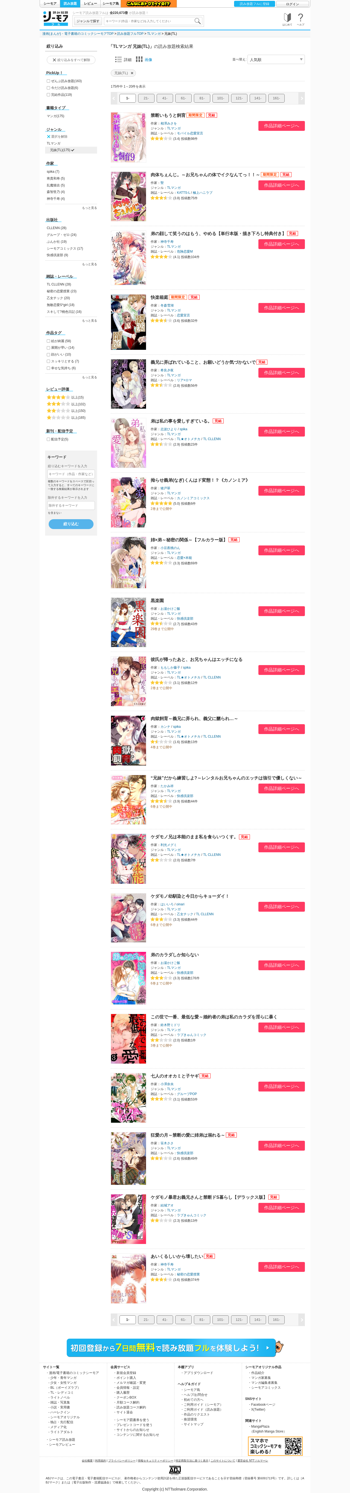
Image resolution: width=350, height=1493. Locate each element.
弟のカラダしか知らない (175, 954)
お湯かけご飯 (170, 609)
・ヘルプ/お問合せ (194, 1395)
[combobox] (153, 21)
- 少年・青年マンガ (62, 1378)
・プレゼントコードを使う (133, 1425)
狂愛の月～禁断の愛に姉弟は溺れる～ (188, 1135)
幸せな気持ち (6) (63, 368)
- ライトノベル (59, 1397)
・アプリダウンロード (196, 1373)
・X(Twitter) (256, 1409)
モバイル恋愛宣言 (190, 133)
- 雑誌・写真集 (59, 1402)
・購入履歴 (121, 1392)
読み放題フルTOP (130, 34)
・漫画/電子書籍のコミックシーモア (72, 1373)
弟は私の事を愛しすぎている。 (181, 421)
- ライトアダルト (60, 1432)
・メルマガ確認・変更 (129, 1383)
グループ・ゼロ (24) (62, 235)
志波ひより (169, 429)
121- (239, 98)
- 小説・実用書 (59, 1407)
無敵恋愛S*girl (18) (60, 305)
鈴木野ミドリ (170, 1025)
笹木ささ (167, 1143)
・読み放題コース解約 (129, 1407)
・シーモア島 (190, 1390)
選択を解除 (57, 136)
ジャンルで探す (88, 21)
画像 (144, 59)
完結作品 (61, 95)
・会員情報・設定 (126, 1388)
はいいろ (167, 904)
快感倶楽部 (185, 618)
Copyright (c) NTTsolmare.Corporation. (175, 1489)
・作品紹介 (256, 1373)
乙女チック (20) (58, 298)
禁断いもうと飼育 (168, 115)
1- (127, 98)
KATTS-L (183, 193)
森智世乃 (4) (56, 192)
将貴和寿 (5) (56, 178)
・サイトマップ (191, 1424)
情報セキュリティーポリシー (155, 1460)
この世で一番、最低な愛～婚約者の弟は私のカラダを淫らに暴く (214, 1017)
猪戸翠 (165, 488)
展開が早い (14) (62, 348)
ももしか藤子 (170, 667)
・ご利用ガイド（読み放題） (201, 1409)
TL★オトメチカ (188, 439)
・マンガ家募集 (259, 1378)
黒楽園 (157, 600)
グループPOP (187, 1094)
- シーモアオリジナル (64, 1417)
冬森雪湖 (167, 305)
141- (257, 98)
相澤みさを (169, 123)
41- (165, 98)
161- (276, 98)
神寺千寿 (167, 242)
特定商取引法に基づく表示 (192, 1460)
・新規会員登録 (124, 1373)
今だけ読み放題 (64, 88)
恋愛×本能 (184, 558)
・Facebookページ (262, 1405)
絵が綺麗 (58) (61, 341)
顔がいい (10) (61, 354)
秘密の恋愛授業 (188, 1274)
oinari (180, 904)
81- (202, 98)
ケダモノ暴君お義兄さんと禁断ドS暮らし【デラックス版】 (209, 1197)
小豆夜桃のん (170, 548)
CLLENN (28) (56, 228)
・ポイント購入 (124, 1378)
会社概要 (87, 1460)
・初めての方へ (191, 1400)
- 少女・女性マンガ (62, 1383)
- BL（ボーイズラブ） (64, 1388)
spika (183, 429)
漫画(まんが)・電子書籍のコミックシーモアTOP (77, 34)
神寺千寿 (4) (56, 199)
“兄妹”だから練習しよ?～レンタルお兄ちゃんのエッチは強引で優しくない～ (226, 778)
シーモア (50, 3)
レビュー (90, 3)
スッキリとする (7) (65, 361)
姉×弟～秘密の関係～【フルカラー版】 (189, 540)
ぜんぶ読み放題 (66, 81)
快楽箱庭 (159, 297)
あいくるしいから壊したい (177, 1256)
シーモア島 (111, 3)
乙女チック (185, 914)
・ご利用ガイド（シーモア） (201, 1405)
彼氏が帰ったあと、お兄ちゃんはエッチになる (197, 659)
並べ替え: (239, 59)
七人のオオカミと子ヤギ (175, 1076)
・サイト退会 (123, 1412)
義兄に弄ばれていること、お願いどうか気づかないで (203, 362)
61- (183, 98)
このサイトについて (223, 1460)
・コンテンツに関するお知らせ (136, 1435)
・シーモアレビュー (60, 1444)
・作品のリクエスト (195, 1414)
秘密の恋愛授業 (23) (62, 291)
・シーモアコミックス (264, 1388)
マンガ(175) (55, 116)
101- (220, 98)
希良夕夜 (167, 370)
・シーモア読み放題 (60, 1440)
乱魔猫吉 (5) (56, 185)
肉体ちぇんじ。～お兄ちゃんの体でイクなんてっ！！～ (205, 174)
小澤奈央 (167, 1084)
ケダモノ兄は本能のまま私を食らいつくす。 (194, 836)
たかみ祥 (167, 786)
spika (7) (53, 172)
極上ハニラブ (202, 193)
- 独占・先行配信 (60, 1422)
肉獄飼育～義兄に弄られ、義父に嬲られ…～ (194, 718)
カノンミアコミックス (193, 498)
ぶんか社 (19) (57, 242)
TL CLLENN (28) (59, 284)
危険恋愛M (185, 251)
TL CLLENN (212, 439)
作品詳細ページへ (281, 125)
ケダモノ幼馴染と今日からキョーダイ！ (190, 896)
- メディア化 (57, 1427)
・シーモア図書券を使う (131, 1420)
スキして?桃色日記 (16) (64, 312)
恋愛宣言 (183, 315)
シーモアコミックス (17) (65, 248)
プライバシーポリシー (122, 1460)
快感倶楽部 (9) (57, 255)
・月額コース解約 (126, 1402)
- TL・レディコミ (61, 1392)
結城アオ (167, 1205)
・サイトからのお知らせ (131, 1430)
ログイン (292, 4)
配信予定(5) (59, 439)
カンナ (165, 727)
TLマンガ (154, 34)
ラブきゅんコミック (191, 1035)
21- (146, 98)
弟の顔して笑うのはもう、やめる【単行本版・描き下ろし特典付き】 (218, 233)
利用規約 (100, 1460)
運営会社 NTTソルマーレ (252, 1460)
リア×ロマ (184, 380)
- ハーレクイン (59, 1412)
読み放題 (70, 3)
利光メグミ (169, 845)
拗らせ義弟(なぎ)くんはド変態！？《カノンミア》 (200, 480)
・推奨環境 (188, 1419)
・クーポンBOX (124, 1397)
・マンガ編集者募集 (263, 1383)
